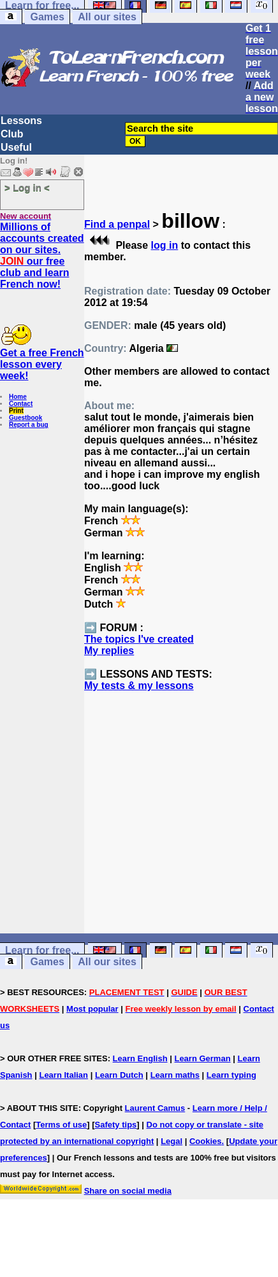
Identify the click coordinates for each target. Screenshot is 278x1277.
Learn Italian (63, 1075)
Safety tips (116, 1124)
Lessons (21, 120)
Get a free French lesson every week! (42, 364)
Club (12, 134)
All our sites (107, 16)
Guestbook (25, 417)
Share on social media (128, 1191)
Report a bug (28, 424)
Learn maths (175, 1075)
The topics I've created (139, 639)
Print (16, 410)
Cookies (205, 1141)
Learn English (140, 1058)
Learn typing (231, 1075)
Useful (16, 147)
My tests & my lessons (139, 685)
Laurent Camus (155, 1108)
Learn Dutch (119, 1075)
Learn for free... (42, 950)
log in (165, 245)
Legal (171, 1141)
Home (18, 396)
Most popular (92, 1009)
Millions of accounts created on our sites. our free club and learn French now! (42, 255)
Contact (21, 403)
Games (47, 16)
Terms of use (61, 1124)
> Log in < (27, 187)
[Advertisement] (181, 835)
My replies (109, 650)
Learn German (202, 1058)
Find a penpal (117, 224)
